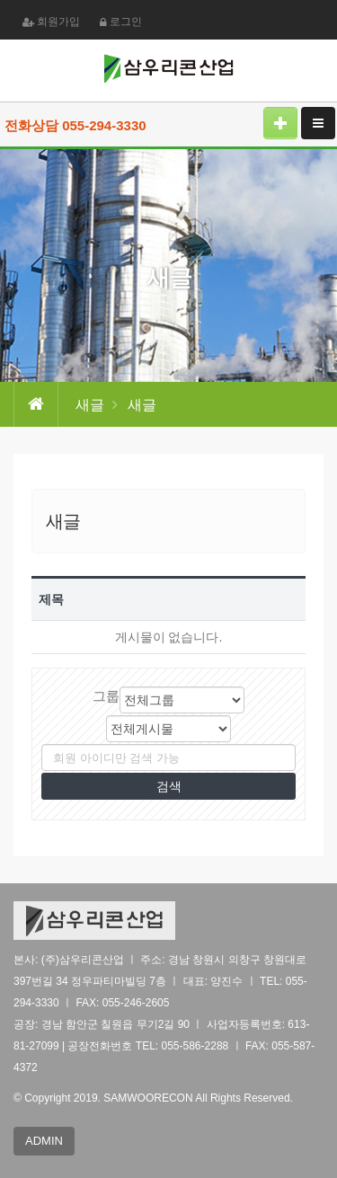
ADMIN (44, 1140)
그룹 (106, 696)
